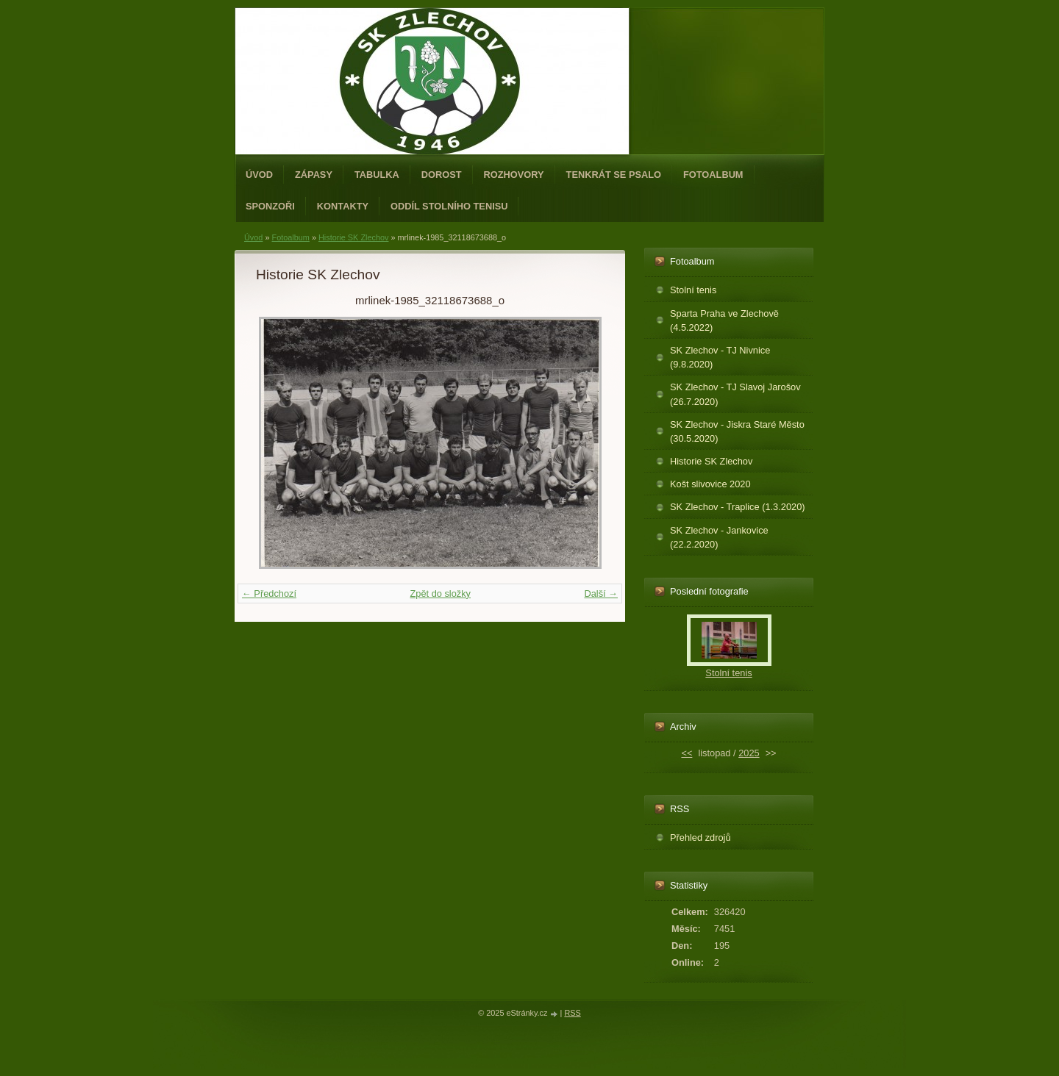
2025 (748, 752)
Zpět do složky (440, 593)
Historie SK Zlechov (353, 237)
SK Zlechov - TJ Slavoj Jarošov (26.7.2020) (735, 393)
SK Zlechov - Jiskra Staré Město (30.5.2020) (737, 431)
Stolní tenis (693, 289)
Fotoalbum (713, 174)
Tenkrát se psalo (613, 174)
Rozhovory (514, 174)
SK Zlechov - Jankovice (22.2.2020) (719, 537)
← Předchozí (269, 593)
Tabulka (376, 174)
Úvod (259, 174)
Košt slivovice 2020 (710, 483)
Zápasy (313, 174)
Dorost (441, 174)
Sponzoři (270, 206)
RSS (572, 1012)
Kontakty (342, 206)
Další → (601, 593)
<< (686, 752)
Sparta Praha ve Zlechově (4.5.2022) (724, 320)
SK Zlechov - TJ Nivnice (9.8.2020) (720, 357)
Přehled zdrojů (700, 837)
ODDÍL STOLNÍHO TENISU (449, 206)
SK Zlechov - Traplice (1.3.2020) (737, 506)
